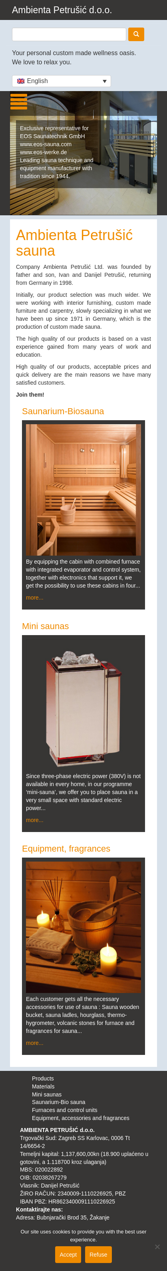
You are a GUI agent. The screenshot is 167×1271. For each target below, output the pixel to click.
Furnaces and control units (64, 1110)
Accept (68, 1254)
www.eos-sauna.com (46, 144)
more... (35, 597)
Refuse (98, 1254)
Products (43, 1078)
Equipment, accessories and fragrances (80, 1118)
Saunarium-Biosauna (63, 411)
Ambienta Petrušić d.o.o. (62, 10)
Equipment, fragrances (66, 849)
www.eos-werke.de (43, 152)
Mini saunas (45, 626)
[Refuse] (157, 1247)
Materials (43, 1086)
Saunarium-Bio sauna (58, 1102)
